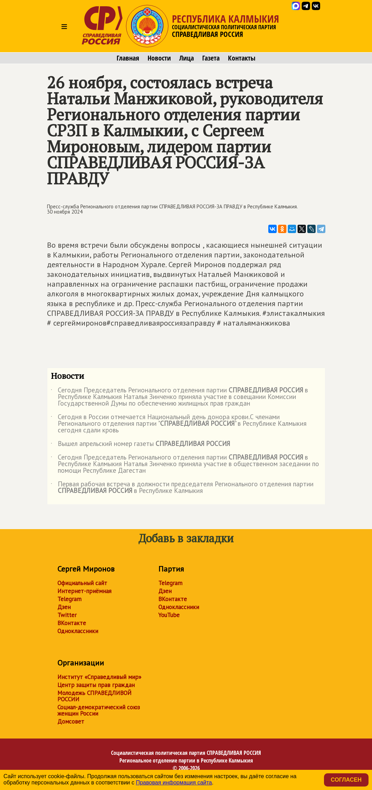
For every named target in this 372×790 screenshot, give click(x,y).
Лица (186, 58)
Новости (159, 58)
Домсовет (70, 721)
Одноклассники (77, 631)
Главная (128, 58)
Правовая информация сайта (174, 782)
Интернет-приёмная (84, 591)
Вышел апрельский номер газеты (140, 444)
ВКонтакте (71, 623)
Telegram (69, 599)
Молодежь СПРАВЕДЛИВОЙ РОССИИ (94, 696)
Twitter (67, 615)
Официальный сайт (82, 583)
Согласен (346, 780)
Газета (211, 58)
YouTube (169, 615)
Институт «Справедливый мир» (99, 677)
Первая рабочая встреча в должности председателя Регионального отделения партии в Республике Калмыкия (182, 488)
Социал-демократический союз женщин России (98, 710)
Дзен (64, 607)
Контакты (241, 58)
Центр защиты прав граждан (96, 685)
